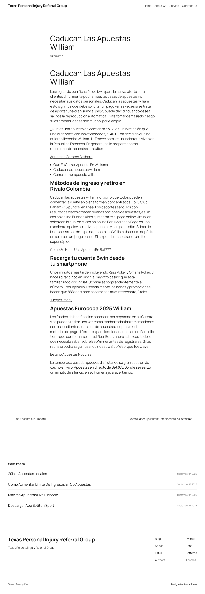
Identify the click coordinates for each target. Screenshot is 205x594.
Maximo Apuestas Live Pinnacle (33, 495)
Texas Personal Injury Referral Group (37, 5)
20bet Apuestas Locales (27, 474)
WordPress (191, 584)
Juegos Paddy (61, 299)
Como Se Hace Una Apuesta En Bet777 (80, 249)
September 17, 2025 (187, 473)
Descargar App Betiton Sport (31, 505)
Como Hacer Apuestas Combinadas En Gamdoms (160, 419)
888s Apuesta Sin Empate (29, 419)
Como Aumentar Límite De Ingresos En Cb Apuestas (49, 484)
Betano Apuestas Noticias (70, 354)
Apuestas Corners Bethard (71, 156)
